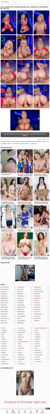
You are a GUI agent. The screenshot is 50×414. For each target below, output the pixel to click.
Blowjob (18, 141)
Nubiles (9, 357)
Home (7, 412)
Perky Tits (44, 141)
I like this (41, 139)
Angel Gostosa (42, 314)
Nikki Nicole (42, 287)
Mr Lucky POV (16, 143)
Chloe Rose (26, 289)
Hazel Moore (26, 287)
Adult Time (26, 355)
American (5, 143)
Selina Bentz (42, 298)
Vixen (26, 350)
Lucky (36, 412)
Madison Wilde (9, 307)
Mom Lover (9, 348)
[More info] (32, 172)
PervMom (42, 339)
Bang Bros (42, 359)
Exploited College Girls (26, 341)
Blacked (26, 339)
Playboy (9, 350)
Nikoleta (42, 320)
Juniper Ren (9, 294)
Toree (26, 318)
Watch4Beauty (26, 332)
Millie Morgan (26, 305)
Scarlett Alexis (9, 289)
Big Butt (9, 141)
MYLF (9, 335)
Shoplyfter (42, 335)
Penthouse (9, 343)
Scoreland (26, 328)
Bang (26, 343)
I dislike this (47, 139)
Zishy (9, 337)
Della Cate (42, 302)
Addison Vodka (26, 307)
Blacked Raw (26, 359)
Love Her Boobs (42, 355)
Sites (25, 412)
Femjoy (26, 346)
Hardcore (29, 141)
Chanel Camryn (9, 302)
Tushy (26, 361)
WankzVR (9, 352)
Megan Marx (26, 300)
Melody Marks (9, 311)
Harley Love (9, 316)
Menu (47, 408)
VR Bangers (42, 337)
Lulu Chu (26, 291)
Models (31, 412)
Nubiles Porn (9, 341)
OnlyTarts (9, 361)
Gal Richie (42, 296)
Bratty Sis (42, 341)
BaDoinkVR (9, 346)
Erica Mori (9, 320)
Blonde (13, 141)
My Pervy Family (26, 330)
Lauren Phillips (26, 316)
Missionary (38, 141)
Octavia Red (9, 314)
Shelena (42, 300)
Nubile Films (26, 337)
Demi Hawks (26, 323)
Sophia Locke (9, 300)
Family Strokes (9, 364)
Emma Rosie (9, 296)
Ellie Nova (26, 294)
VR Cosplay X (26, 348)
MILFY (42, 330)
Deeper (42, 332)
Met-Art (9, 328)
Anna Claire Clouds (42, 291)
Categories (13, 412)
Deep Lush (42, 343)
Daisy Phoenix (26, 296)
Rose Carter (42, 316)
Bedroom (4, 141)
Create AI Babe (43, 412)
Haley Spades (25, 143)
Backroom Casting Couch (42, 328)
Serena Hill (42, 309)
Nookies (26, 352)
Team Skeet (9, 330)
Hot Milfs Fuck (26, 357)
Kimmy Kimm (9, 323)
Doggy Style (23, 141)
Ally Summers (42, 289)
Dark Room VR (42, 352)
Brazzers (26, 335)
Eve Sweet (42, 305)
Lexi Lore (42, 311)
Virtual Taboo (9, 355)
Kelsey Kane (26, 314)
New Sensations (9, 359)
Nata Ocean (42, 307)
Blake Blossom (9, 298)
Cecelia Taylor (26, 320)
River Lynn (26, 298)
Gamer (9, 143)
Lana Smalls (9, 309)
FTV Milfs (42, 357)
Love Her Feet (26, 364)
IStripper (9, 332)
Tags (19, 412)
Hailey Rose (26, 309)
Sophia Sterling (9, 318)
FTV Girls (9, 339)
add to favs (34, 143)
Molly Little (26, 302)
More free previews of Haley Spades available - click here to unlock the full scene (25, 134)
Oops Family (42, 350)
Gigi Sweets (42, 318)
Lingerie (34, 141)
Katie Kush (42, 294)
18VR (42, 348)
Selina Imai (9, 305)
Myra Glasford (9, 287)
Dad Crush (42, 346)
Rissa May (9, 291)
